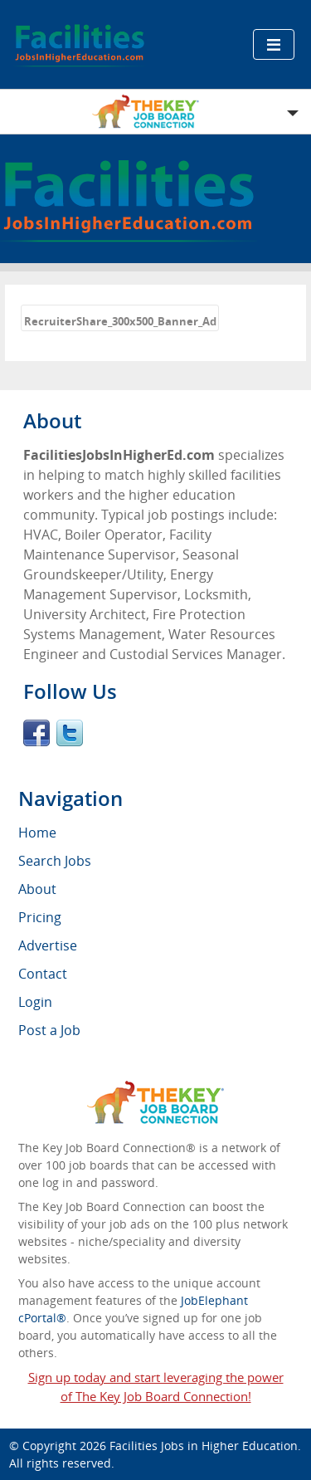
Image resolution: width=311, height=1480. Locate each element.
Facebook (36, 733)
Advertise (47, 945)
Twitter (69, 733)
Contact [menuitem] (42, 974)
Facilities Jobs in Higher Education (203, 1445)
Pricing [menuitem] (39, 917)
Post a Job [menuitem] (49, 1030)
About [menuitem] (37, 889)
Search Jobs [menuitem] (54, 861)
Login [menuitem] (35, 1002)
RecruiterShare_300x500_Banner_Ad (120, 321)
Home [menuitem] (37, 832)
